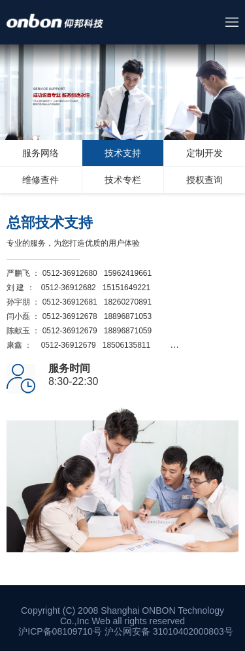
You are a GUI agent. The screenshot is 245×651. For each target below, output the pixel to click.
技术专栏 (123, 180)
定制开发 (204, 153)
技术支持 (123, 153)
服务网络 (40, 153)
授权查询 (204, 180)
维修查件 (40, 180)
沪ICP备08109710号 (60, 631)
